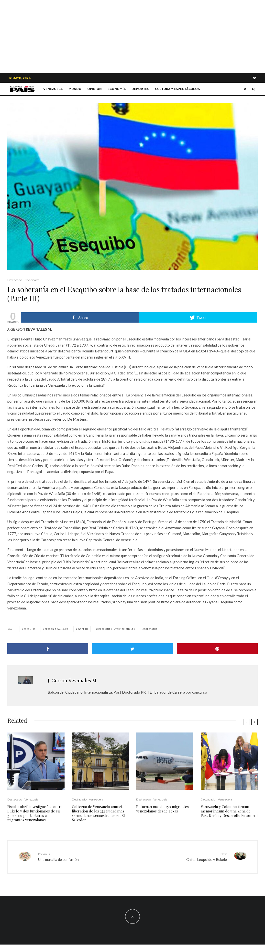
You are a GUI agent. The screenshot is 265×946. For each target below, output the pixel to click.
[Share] (47, 648)
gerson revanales (56, 629)
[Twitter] (254, 78)
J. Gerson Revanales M (72, 680)
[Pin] (217, 648)
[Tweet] (132, 648)
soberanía (150, 629)
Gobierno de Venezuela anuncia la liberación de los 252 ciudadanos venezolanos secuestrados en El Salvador (99, 813)
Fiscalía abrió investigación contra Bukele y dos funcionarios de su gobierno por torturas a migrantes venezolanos (34, 813)
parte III (82, 629)
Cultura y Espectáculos (177, 89)
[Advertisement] (132, 36)
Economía (117, 89)
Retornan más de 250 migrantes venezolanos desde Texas (162, 808)
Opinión (94, 89)
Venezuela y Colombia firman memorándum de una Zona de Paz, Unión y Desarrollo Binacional (229, 811)
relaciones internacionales (116, 629)
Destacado (14, 280)
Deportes (140, 89)
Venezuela (53, 89)
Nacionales (31, 280)
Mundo (74, 89)
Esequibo (29, 629)
